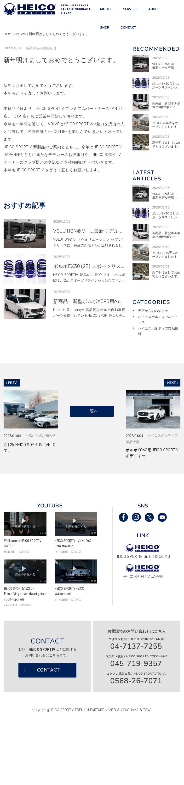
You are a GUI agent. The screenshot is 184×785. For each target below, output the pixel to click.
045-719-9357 (136, 663)
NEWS (21, 34)
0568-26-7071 (136, 681)
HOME (8, 34)
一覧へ (91, 411)
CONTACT (128, 35)
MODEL (105, 12)
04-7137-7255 (136, 646)
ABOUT (154, 12)
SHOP (104, 35)
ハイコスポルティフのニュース (158, 319)
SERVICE (130, 12)
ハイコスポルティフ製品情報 (158, 331)
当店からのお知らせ (153, 311)
